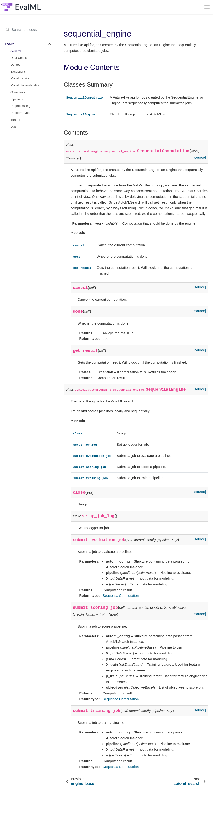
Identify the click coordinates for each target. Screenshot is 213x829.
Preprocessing (20, 106)
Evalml (10, 44)
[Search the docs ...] (26, 29)
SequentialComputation (121, 595)
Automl (15, 51)
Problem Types (20, 112)
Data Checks (19, 57)
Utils (13, 126)
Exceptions (18, 71)
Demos (15, 64)
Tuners (15, 119)
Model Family (19, 78)
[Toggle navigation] (207, 7)
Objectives (17, 92)
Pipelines (16, 99)
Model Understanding (25, 85)
